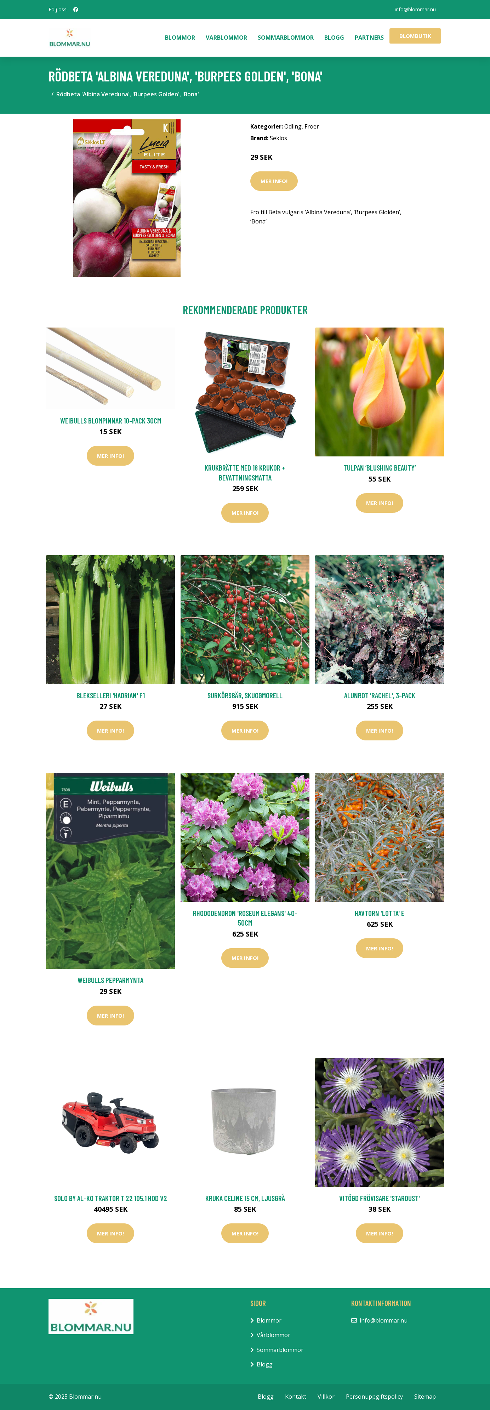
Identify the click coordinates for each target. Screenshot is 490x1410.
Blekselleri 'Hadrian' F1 (110, 695)
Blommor (180, 37)
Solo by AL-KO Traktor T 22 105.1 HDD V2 (110, 1198)
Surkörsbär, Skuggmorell (245, 695)
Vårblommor (226, 37)
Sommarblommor (286, 37)
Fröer (311, 126)
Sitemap (425, 1396)
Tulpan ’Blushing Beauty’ (379, 467)
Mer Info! (274, 180)
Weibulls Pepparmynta (110, 980)
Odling (293, 126)
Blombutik (415, 35)
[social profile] (75, 9)
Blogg (334, 37)
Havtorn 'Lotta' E (379, 913)
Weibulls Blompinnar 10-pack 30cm (110, 420)
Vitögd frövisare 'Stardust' (379, 1198)
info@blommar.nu (415, 9)
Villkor (326, 1396)
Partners (369, 37)
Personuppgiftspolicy (374, 1396)
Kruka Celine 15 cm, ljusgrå (245, 1198)
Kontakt (295, 1396)
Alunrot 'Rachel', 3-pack (379, 695)
